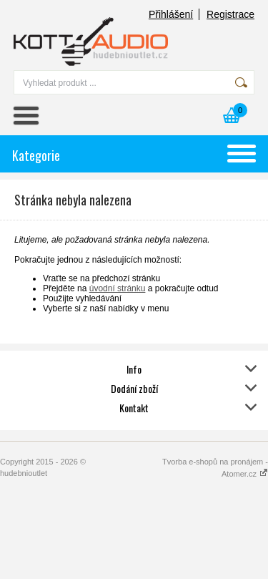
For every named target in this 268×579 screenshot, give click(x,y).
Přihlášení (171, 14)
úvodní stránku (117, 288)
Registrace (230, 14)
